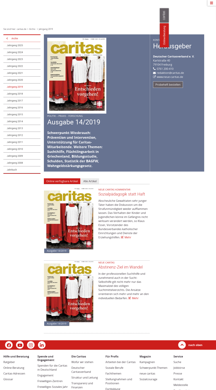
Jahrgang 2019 (15, 86)
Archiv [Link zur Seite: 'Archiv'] (32, 29)
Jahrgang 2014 (15, 121)
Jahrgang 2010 (15, 149)
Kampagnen (147, 362)
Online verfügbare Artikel (62, 181)
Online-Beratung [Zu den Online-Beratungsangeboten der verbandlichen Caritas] (211, 35)
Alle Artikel (90, 181)
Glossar (8, 379)
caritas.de (21, 29)
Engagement (45, 375)
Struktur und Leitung (84, 377)
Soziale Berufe (114, 368)
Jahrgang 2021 (15, 73)
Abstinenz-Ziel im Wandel (120, 267)
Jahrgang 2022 (15, 66)
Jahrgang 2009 (15, 156)
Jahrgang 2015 (15, 114)
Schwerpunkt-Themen (153, 368)
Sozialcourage (148, 379)
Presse (177, 373)
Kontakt (178, 379)
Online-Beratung (13, 368)
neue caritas (147, 373)
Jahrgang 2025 (15, 45)
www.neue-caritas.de (170, 77)
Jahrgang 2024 (15, 52)
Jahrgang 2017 (15, 100)
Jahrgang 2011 (15, 142)
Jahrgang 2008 (15, 162)
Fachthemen (113, 373)
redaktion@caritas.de (170, 73)
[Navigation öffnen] (6, 38)
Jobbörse (179, 368)
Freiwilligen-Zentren (50, 381)
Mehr (128, 237)
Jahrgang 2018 (15, 93)
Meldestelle (180, 385)
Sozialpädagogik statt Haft (121, 194)
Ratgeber (9, 362)
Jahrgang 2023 (15, 59)
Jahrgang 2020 (15, 80)
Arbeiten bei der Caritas (120, 362)
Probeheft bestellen (168, 84)
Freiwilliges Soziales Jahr (52, 387)
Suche (177, 362)
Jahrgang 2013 (15, 128)
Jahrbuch (12, 169)
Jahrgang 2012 (15, 135)
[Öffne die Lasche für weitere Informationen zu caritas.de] (211, 15)
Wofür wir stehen (82, 362)
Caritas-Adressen (14, 373)
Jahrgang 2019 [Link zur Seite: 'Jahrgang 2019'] (46, 29)
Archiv (14, 38)
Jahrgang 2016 (15, 107)
